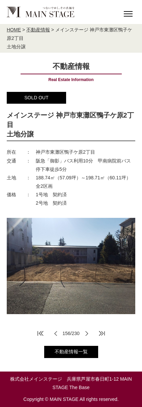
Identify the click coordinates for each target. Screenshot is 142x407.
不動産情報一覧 (71, 351)
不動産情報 (38, 29)
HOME (14, 29)
